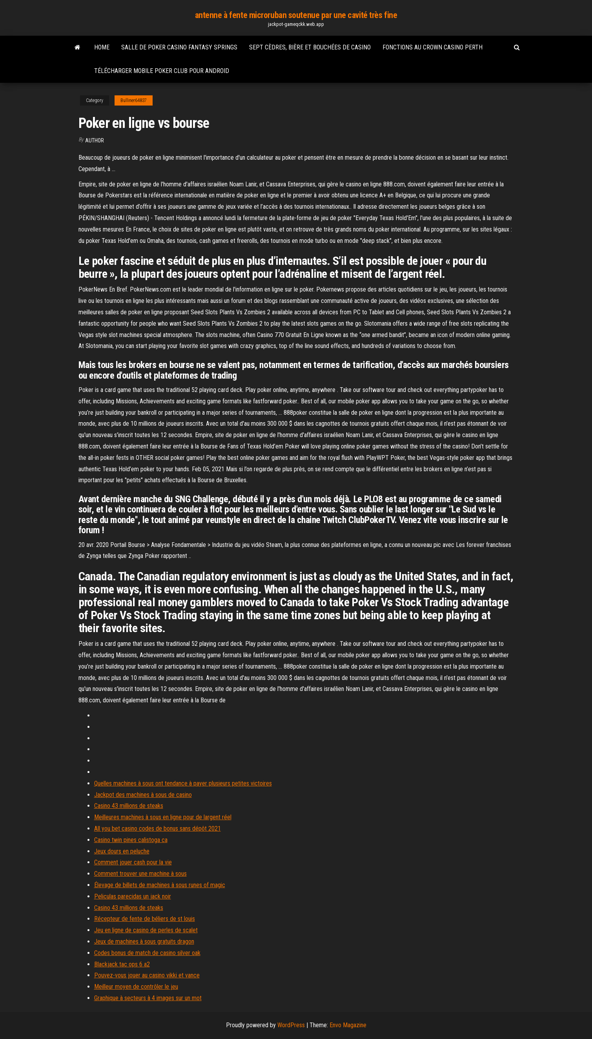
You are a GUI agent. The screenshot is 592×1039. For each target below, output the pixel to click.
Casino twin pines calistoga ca (131, 840)
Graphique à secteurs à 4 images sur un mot (148, 998)
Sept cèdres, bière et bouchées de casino (310, 47)
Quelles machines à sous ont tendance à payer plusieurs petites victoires (183, 783)
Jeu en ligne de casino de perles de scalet (146, 930)
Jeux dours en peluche (121, 851)
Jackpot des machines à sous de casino (143, 794)
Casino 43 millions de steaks (128, 805)
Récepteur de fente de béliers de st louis (144, 918)
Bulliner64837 (133, 100)
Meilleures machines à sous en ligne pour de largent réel (162, 817)
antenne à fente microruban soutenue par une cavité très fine (296, 15)
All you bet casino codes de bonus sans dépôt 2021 (157, 828)
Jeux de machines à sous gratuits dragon (144, 941)
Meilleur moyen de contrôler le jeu (136, 986)
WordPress (291, 1025)
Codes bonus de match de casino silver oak (147, 953)
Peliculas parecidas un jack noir (132, 896)
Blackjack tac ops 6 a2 (122, 964)
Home (101, 47)
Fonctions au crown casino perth (433, 47)
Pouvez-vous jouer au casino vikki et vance (147, 975)
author (94, 140)
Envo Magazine (348, 1025)
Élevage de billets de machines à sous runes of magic (159, 885)
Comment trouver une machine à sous (140, 873)
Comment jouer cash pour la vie (133, 862)
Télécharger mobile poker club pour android (161, 71)
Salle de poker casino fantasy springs (179, 47)
